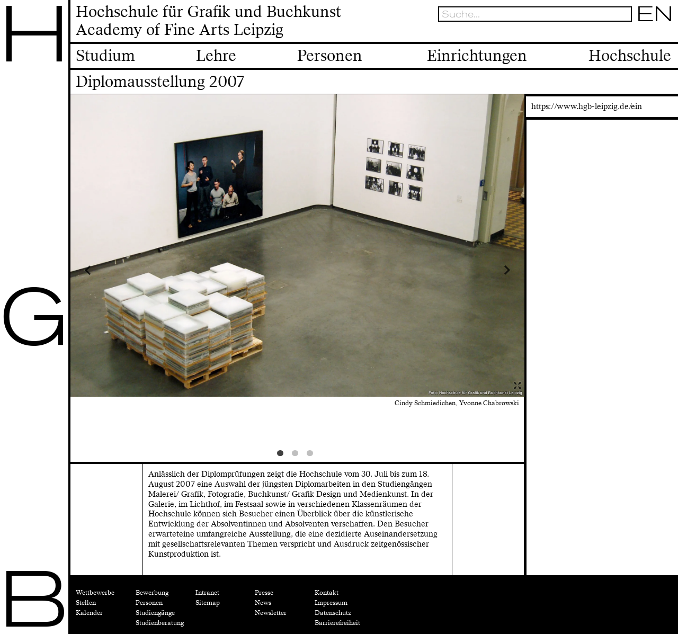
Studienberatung (160, 623)
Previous (127, 269)
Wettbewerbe (95, 592)
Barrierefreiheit (337, 623)
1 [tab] (282, 455)
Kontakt (326, 592)
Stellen (86, 603)
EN (655, 13)
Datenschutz (333, 613)
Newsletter (271, 613)
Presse (264, 592)
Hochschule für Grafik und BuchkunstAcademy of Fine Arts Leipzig (208, 21)
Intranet (207, 592)
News (263, 603)
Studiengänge (155, 613)
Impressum (331, 603)
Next (467, 269)
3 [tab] (312, 455)
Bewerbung (152, 592)
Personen (149, 603)
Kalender (89, 613)
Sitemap (207, 603)
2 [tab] (297, 455)
